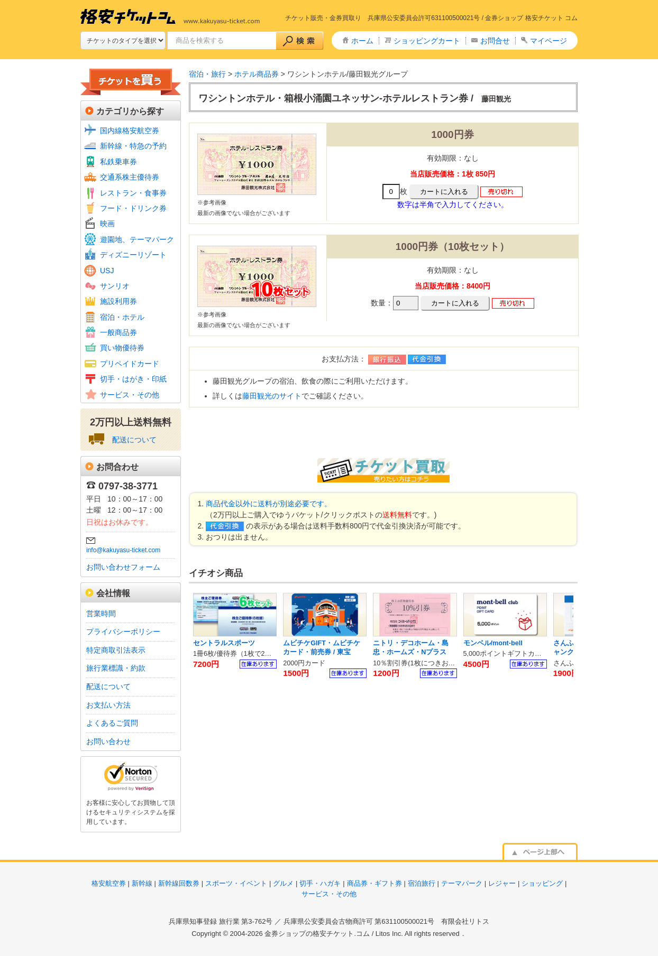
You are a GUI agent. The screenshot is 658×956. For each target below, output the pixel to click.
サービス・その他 (129, 395)
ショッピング (542, 883)
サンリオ (115, 286)
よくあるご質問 (112, 723)
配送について (134, 439)
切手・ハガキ (320, 883)
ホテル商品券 (256, 74)
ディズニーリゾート (133, 254)
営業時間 (101, 613)
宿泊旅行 (421, 883)
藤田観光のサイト (271, 396)
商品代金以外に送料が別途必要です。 (269, 503)
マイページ (548, 40)
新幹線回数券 (178, 883)
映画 (107, 223)
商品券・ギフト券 (374, 883)
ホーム (362, 40)
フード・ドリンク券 (133, 208)
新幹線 (142, 883)
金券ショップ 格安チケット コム (531, 18)
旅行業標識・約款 (115, 668)
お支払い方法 (108, 705)
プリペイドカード (129, 363)
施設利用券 (118, 301)
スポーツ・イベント (236, 883)
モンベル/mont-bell (493, 643)
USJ (107, 270)
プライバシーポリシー (123, 631)
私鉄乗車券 (118, 161)
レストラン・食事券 (133, 193)
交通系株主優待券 (129, 177)
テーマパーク (461, 883)
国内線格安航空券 (129, 130)
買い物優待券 (122, 348)
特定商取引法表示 (115, 650)
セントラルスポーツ (224, 643)
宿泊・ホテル (122, 317)
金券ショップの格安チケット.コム (317, 934)
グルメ (283, 883)
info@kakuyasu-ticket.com (123, 550)
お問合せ (495, 40)
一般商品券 (118, 332)
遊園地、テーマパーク (137, 239)
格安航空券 (109, 883)
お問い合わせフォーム (123, 567)
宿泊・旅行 (207, 74)
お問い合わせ (108, 741)
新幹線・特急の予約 (133, 146)
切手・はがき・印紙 (133, 379)
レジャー (502, 883)
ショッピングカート (427, 40)
